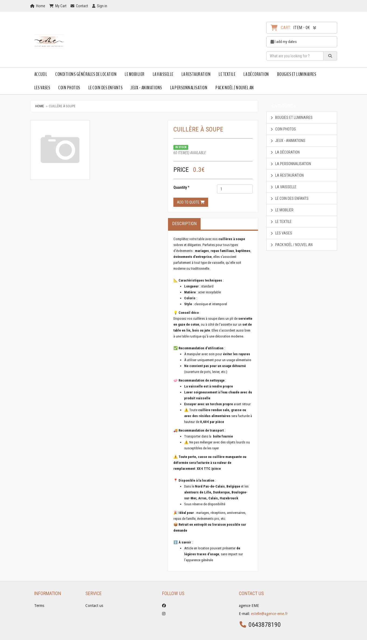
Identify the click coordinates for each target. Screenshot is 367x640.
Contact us (94, 605)
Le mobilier (135, 74)
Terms (39, 605)
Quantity (180, 187)
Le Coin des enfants (105, 87)
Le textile (227, 74)
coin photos (69, 87)
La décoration (256, 74)
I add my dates (284, 42)
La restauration (196, 74)
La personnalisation (189, 87)
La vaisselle (163, 74)
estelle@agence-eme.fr (269, 613)
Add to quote (191, 202)
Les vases (42, 87)
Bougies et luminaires (296, 74)
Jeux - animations (146, 87)
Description (184, 223)
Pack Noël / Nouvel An (234, 87)
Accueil (40, 74)
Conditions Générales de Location (86, 74)
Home (39, 106)
